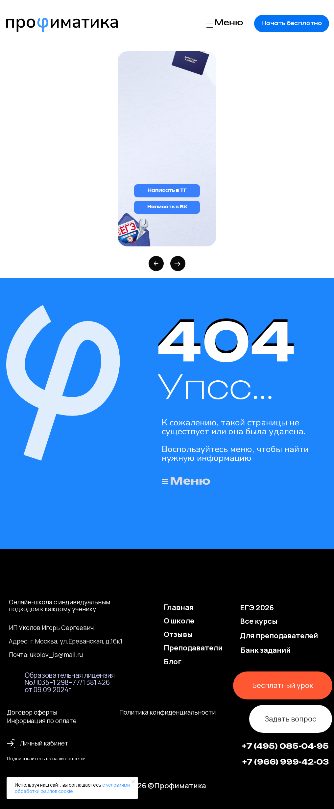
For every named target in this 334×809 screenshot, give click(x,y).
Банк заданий (266, 650)
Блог (172, 661)
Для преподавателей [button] (279, 635)
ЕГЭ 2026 (257, 607)
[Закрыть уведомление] (133, 781)
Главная (179, 607)
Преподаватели (193, 648)
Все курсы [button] (258, 621)
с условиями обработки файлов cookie (72, 788)
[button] (291, 23)
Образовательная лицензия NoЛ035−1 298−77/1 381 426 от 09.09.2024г (70, 682)
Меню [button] (228, 23)
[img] (62, 25)
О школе (179, 621)
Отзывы (178, 634)
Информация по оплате (42, 721)
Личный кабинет (44, 743)
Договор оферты (32, 712)
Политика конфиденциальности (167, 712)
